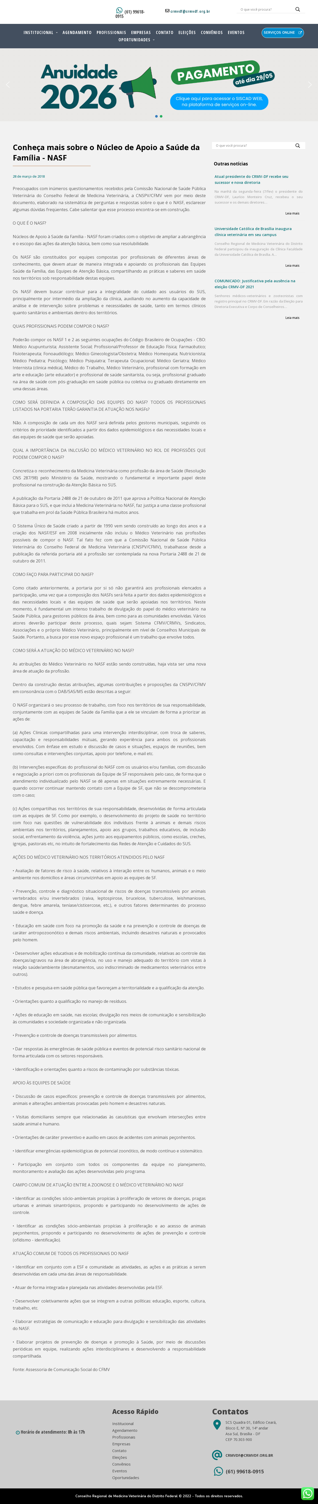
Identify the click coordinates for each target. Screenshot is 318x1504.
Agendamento (77, 32)
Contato (165, 32)
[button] (8, 84)
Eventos (236, 32)
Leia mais (293, 213)
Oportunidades (134, 40)
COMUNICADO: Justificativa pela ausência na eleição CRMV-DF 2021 (255, 283)
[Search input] (265, 9)
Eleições (187, 32)
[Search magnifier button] (297, 11)
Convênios (212, 32)
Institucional (39, 32)
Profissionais (111, 32)
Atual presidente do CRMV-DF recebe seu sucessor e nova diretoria (251, 179)
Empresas (141, 32)
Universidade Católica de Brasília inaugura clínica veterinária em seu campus (253, 231)
